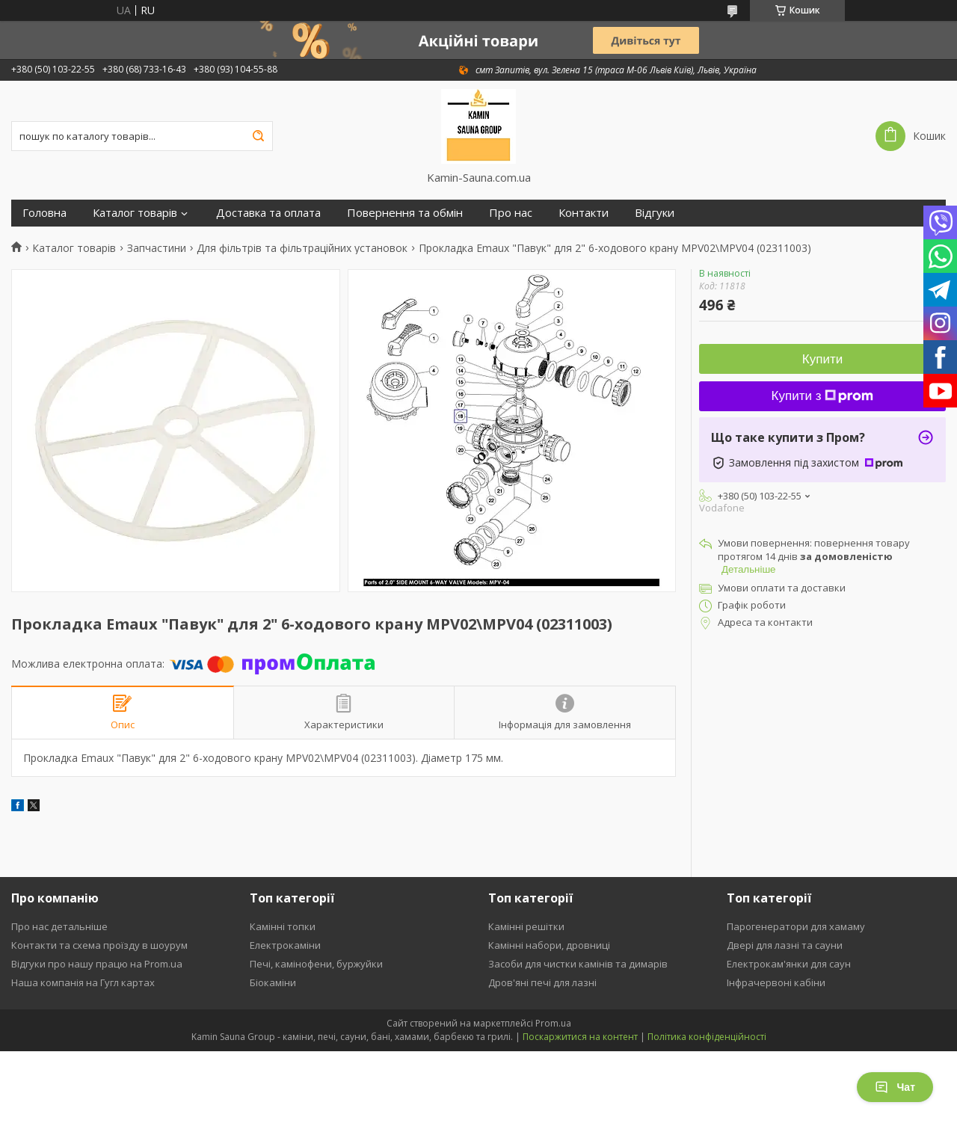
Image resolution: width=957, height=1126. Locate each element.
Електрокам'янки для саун (789, 963)
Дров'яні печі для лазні (542, 982)
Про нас (510, 212)
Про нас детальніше (59, 926)
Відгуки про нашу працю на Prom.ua (96, 963)
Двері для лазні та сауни (785, 945)
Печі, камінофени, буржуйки (316, 963)
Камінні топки (283, 926)
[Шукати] (258, 136)
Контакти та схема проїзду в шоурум (99, 945)
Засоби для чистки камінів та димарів (578, 963)
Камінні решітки (526, 926)
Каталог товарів (135, 212)
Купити (822, 359)
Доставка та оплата (268, 212)
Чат (895, 1087)
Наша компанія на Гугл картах (83, 982)
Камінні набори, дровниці (549, 945)
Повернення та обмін (405, 212)
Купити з (823, 396)
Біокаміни (273, 982)
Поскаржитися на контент (580, 1036)
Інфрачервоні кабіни (776, 982)
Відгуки (654, 212)
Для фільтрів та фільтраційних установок (302, 248)
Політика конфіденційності (706, 1036)
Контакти (583, 212)
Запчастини (156, 248)
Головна (44, 212)
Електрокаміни (285, 945)
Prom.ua (553, 1023)
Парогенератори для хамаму (796, 926)
